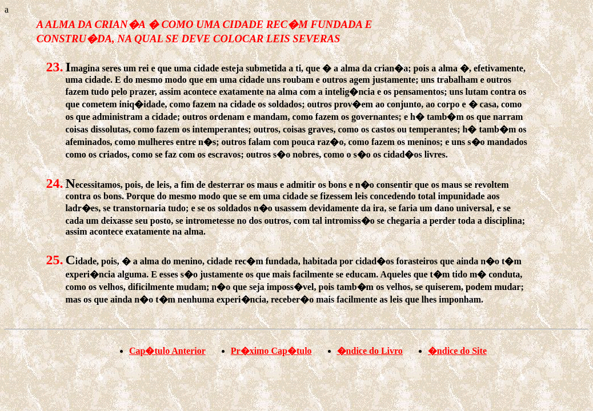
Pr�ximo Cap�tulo (271, 351)
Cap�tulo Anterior (167, 351)
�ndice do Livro (370, 351)
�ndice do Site (457, 351)
